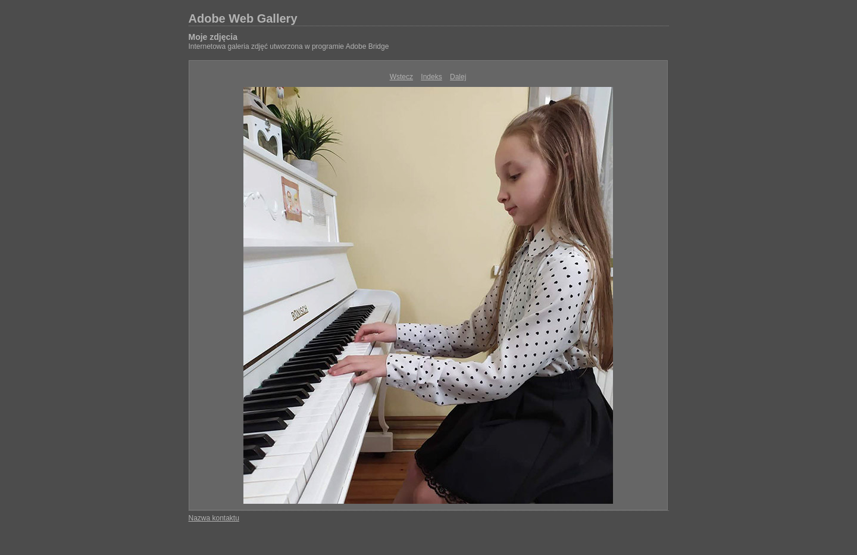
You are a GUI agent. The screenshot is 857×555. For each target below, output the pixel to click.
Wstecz (401, 77)
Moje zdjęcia (213, 37)
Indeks (431, 77)
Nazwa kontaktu (214, 518)
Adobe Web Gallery (243, 18)
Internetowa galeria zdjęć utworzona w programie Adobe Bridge (289, 46)
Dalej (458, 77)
